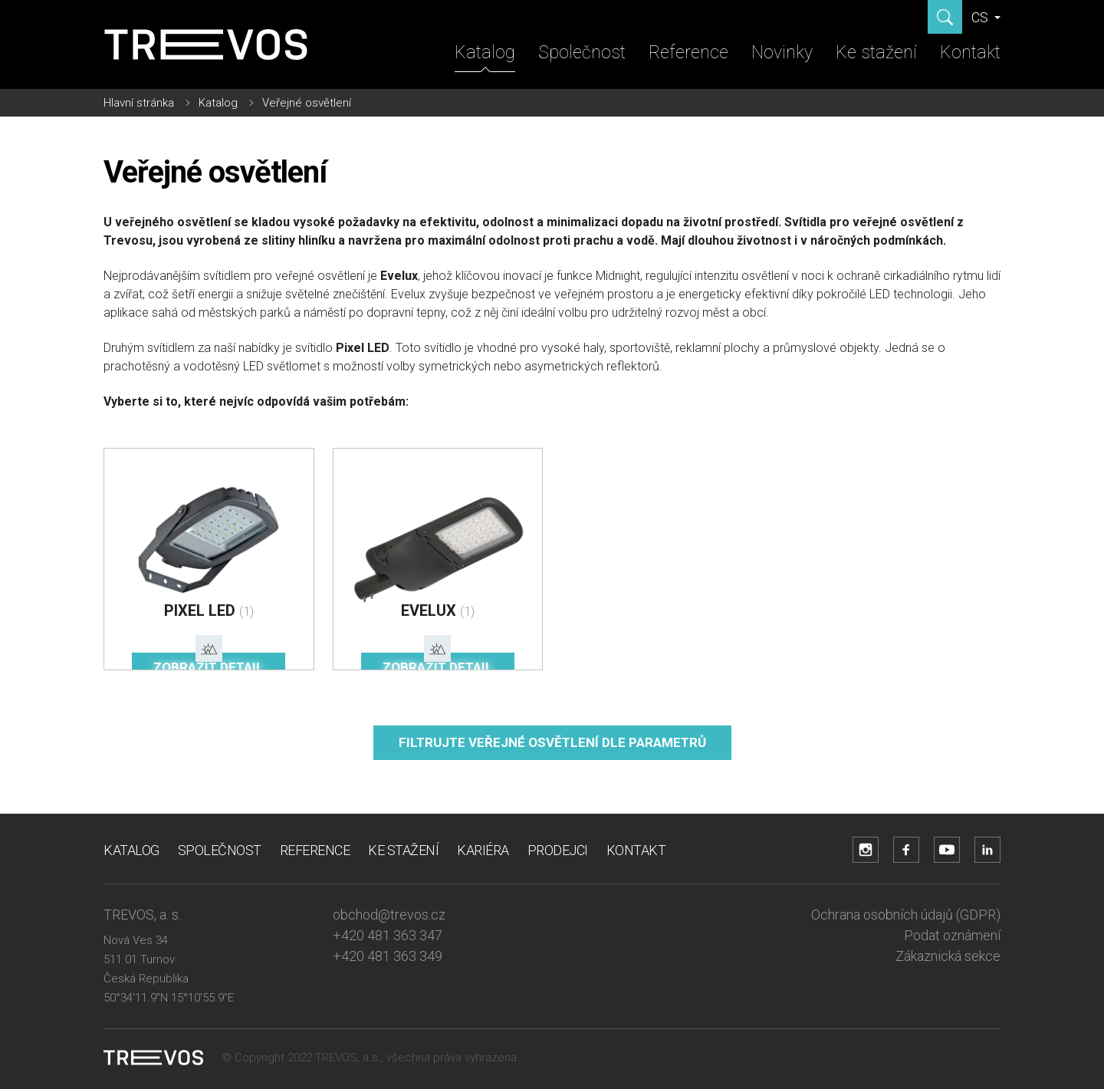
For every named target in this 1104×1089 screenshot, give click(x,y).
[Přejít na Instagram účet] (866, 850)
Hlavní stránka (139, 103)
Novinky (782, 52)
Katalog (485, 52)
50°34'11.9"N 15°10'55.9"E (169, 998)
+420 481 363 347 (387, 935)
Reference (688, 52)
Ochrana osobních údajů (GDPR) (906, 914)
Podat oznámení (952, 935)
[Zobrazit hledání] (945, 17)
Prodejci (557, 850)
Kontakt (970, 52)
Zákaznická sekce (948, 956)
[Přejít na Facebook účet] (906, 850)
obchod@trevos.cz (389, 914)
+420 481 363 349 (387, 956)
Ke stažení (876, 52)
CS (981, 17)
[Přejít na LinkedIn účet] (987, 850)
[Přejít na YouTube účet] (947, 850)
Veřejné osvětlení (306, 103)
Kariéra (483, 850)
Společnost (582, 52)
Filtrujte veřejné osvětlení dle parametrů (552, 742)
